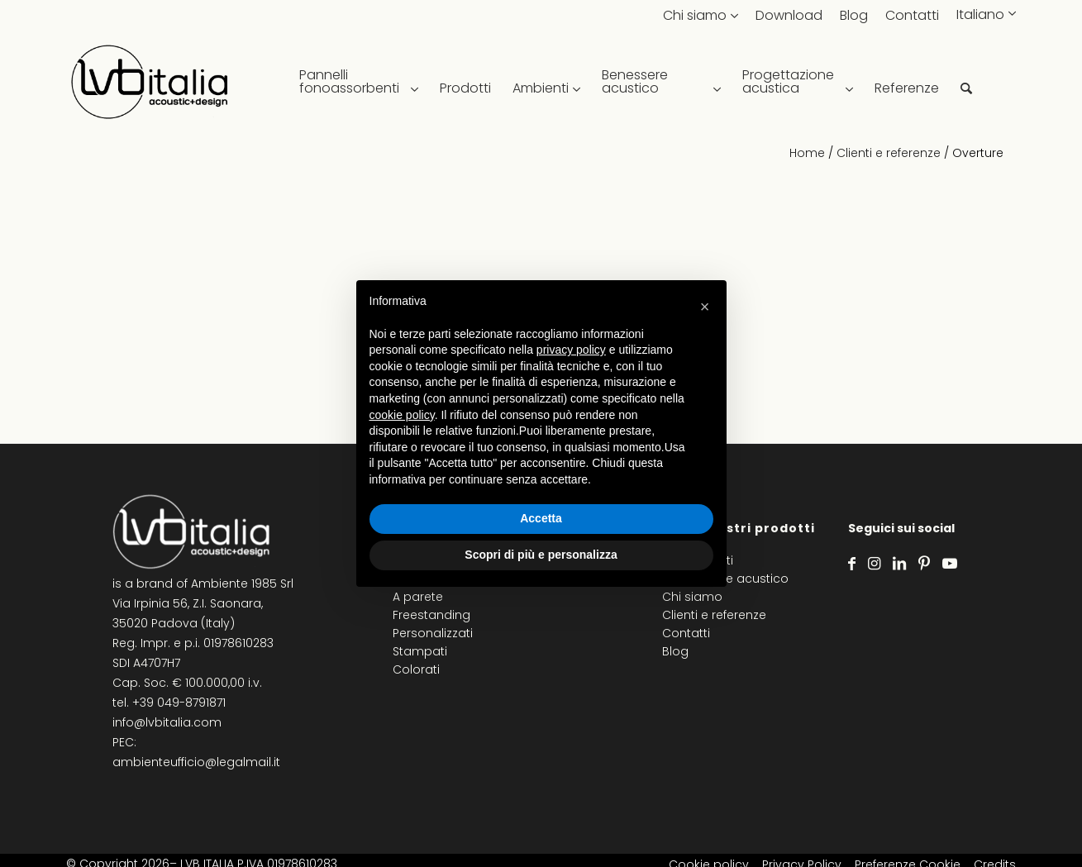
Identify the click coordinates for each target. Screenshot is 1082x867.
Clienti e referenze (889, 153)
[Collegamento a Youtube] (949, 563)
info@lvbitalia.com (167, 722)
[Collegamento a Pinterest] (924, 563)
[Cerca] (966, 82)
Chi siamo (695, 15)
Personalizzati (433, 633)
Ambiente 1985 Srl (242, 583)
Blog (854, 15)
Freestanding (431, 615)
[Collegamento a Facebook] (852, 563)
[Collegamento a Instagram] (874, 563)
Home (807, 153)
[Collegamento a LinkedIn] (899, 563)
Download (788, 15)
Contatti (912, 15)
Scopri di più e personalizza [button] (541, 554)
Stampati (420, 651)
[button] (705, 306)
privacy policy (571, 349)
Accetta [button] (541, 518)
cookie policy (402, 415)
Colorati (416, 669)
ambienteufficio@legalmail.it (196, 762)
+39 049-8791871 (179, 702)
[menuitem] (358, 82)
